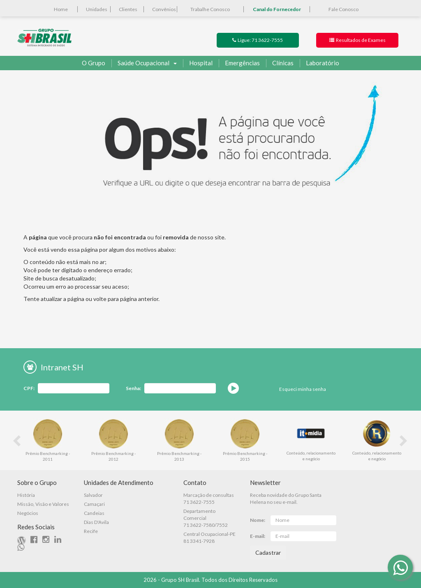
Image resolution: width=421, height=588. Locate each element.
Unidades (96, 9)
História (26, 495)
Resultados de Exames (357, 40)
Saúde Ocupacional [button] (144, 63)
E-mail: (257, 536)
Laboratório (319, 63)
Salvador (93, 495)
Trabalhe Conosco (210, 9)
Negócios (27, 513)
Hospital (198, 63)
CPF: (29, 388)
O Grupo (93, 63)
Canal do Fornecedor (277, 9)
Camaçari (94, 504)
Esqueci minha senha (302, 389)
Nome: (257, 520)
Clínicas (280, 63)
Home (61, 9)
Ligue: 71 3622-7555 (257, 40)
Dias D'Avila (96, 522)
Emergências (239, 63)
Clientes (128, 9)
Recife (91, 531)
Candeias (94, 513)
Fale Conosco (343, 9)
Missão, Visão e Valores (43, 504)
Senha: (133, 388)
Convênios (164, 9)
